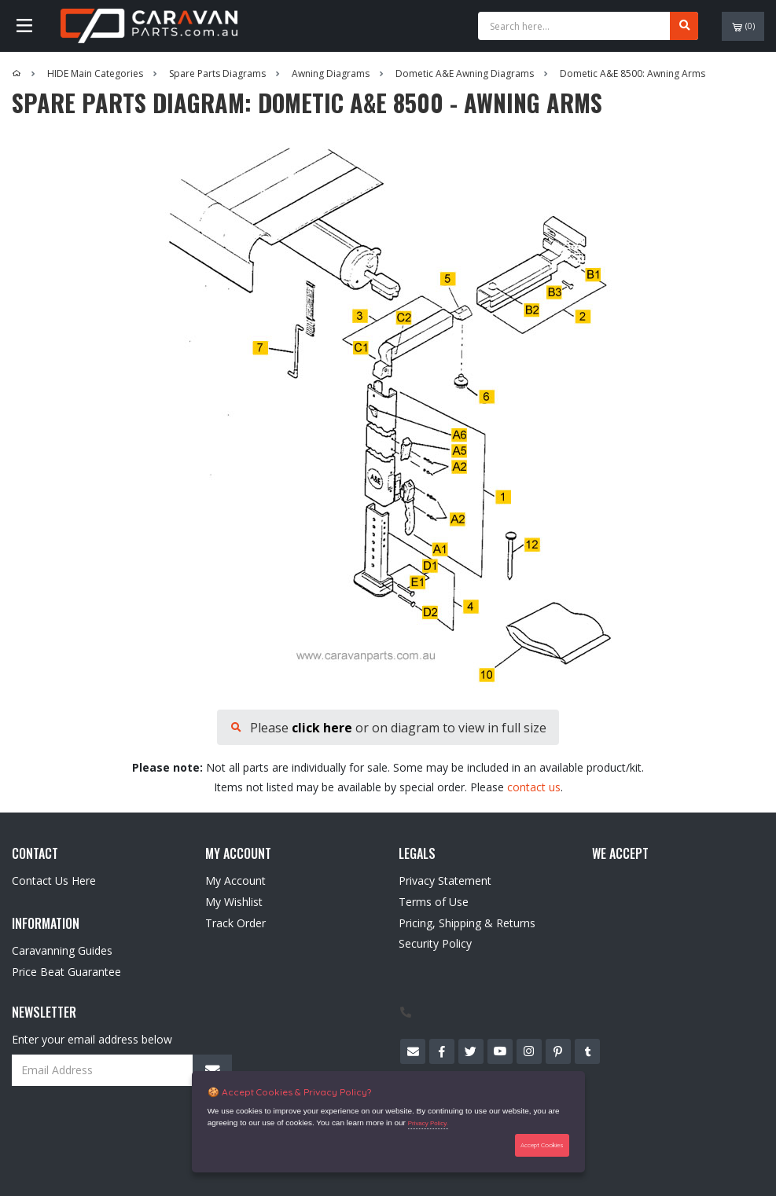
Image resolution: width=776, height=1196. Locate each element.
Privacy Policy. (428, 1123)
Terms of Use (434, 901)
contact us (534, 787)
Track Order (235, 922)
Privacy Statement (445, 880)
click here (322, 727)
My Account (235, 880)
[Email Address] (122, 1070)
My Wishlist (234, 901)
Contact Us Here (54, 880)
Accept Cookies (542, 1145)
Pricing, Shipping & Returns (467, 922)
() (743, 26)
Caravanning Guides (62, 950)
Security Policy (435, 943)
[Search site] (684, 26)
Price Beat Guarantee (66, 971)
